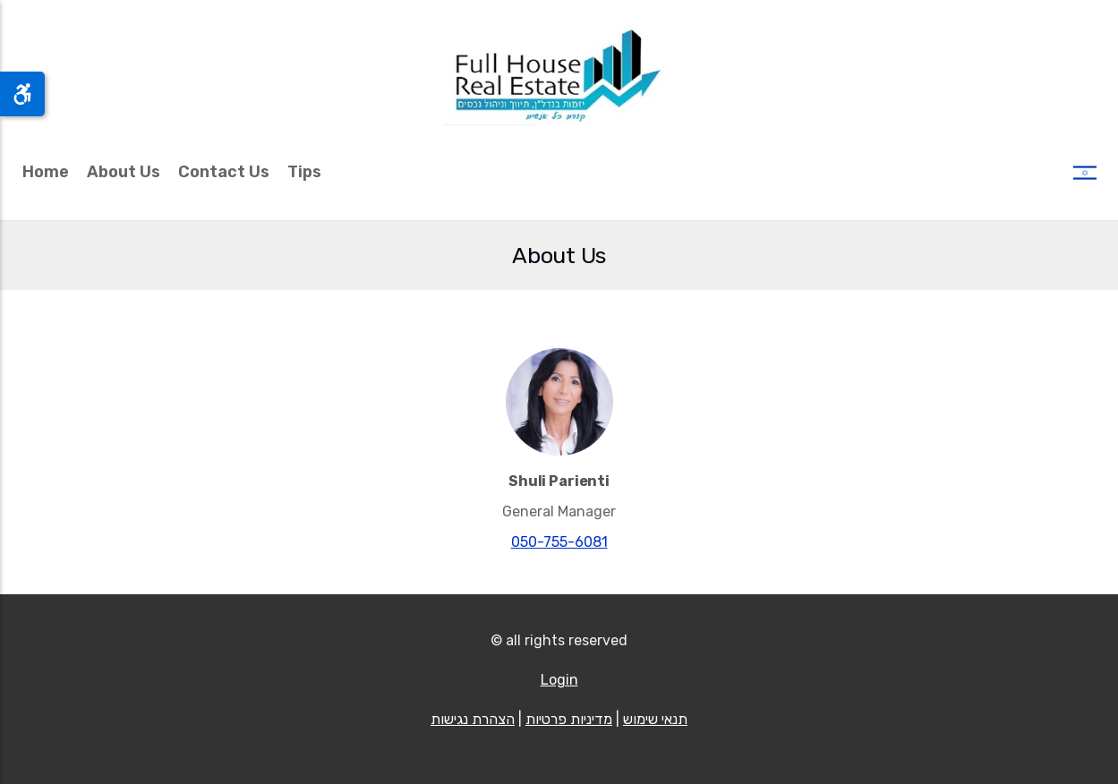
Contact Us (223, 172)
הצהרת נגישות (473, 719)
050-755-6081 (559, 541)
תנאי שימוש (655, 719)
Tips (304, 172)
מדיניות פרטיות (568, 719)
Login (559, 679)
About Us (123, 172)
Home (45, 172)
